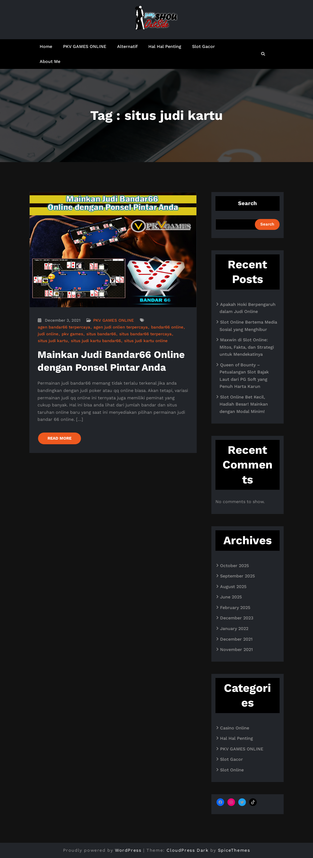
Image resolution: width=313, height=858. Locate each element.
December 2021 (236, 639)
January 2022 (234, 628)
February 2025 (235, 607)
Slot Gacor (203, 46)
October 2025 (234, 565)
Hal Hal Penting (164, 46)
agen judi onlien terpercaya (120, 327)
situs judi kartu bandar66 (96, 340)
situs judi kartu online (146, 340)
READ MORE (59, 438)
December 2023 (236, 617)
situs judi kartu (53, 340)
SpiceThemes (234, 850)
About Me (50, 61)
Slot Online (232, 769)
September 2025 (237, 576)
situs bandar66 (101, 333)
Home (46, 46)
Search (247, 203)
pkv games (72, 333)
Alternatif (127, 46)
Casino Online (234, 728)
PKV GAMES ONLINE (84, 46)
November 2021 (236, 649)
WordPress (128, 850)
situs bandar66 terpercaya (145, 333)
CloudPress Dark (187, 850)
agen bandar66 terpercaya (64, 327)
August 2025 (233, 586)
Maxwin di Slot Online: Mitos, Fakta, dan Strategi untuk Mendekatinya (247, 347)
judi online (48, 333)
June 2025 (231, 597)
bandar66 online (167, 327)
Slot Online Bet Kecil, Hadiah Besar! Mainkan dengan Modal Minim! (244, 404)
